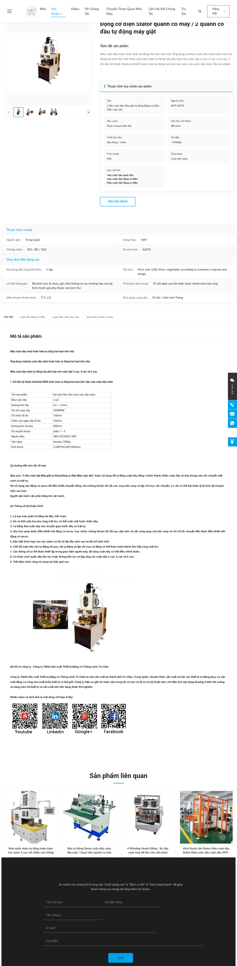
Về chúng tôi (92, 11)
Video (75, 9)
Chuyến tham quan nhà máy (124, 11)
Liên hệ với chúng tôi (162, 11)
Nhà (43, 9)
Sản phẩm (55, 11)
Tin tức (184, 11)
